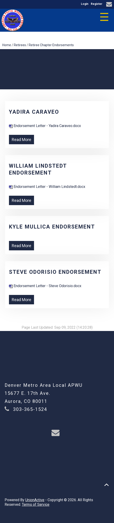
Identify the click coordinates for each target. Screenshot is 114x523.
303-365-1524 (30, 409)
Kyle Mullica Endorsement (52, 227)
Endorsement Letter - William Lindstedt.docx (47, 186)
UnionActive (34, 500)
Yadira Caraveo (34, 112)
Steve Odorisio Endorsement (55, 272)
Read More (21, 139)
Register (96, 4)
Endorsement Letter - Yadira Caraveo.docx (45, 126)
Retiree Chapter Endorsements (51, 45)
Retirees (20, 45)
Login (84, 4)
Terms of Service (35, 504)
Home (6, 45)
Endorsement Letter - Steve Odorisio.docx (45, 286)
